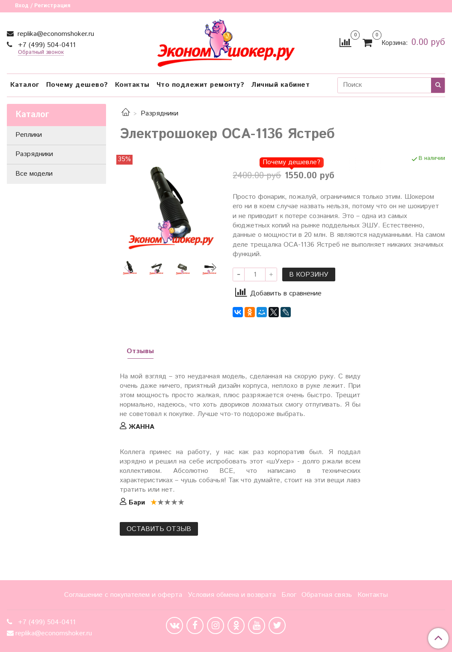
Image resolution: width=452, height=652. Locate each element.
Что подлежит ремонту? (201, 85)
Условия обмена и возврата (232, 595)
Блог (288, 595)
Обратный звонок (41, 53)
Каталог (24, 85)
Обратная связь (326, 595)
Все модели (34, 174)
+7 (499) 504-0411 (46, 45)
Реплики (28, 135)
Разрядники (159, 113)
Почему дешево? (77, 85)
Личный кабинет (280, 85)
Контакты (132, 85)
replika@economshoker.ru (54, 34)
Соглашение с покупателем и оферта (123, 595)
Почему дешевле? (291, 162)
